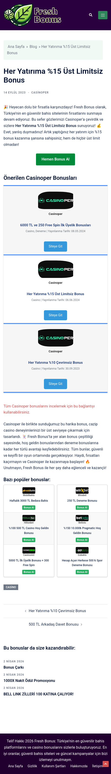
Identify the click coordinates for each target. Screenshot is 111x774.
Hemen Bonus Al (55, 159)
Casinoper (40, 92)
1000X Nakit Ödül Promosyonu (29, 680)
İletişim (97, 766)
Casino (11, 587)
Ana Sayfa (16, 46)
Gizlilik (32, 766)
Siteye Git (55, 246)
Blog (33, 46)
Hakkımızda (78, 766)
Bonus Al (29, 507)
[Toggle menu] (102, 15)
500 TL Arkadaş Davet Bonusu (54, 624)
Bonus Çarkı (14, 667)
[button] (90, 15)
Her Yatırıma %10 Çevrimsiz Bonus (57, 611)
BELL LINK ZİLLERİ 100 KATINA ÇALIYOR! (39, 694)
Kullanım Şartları (54, 766)
